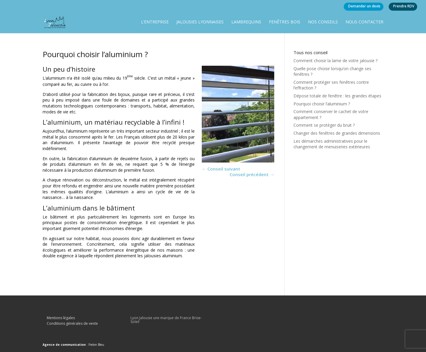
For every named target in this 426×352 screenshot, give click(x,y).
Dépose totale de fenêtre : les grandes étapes (337, 96)
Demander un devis (364, 6)
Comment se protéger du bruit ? (324, 125)
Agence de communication (64, 345)
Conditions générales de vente (72, 323)
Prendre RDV (403, 6)
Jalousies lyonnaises (200, 22)
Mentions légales (61, 317)
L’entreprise (155, 22)
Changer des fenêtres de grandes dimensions (336, 133)
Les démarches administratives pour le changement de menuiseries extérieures (331, 144)
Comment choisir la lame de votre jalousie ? (335, 60)
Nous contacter (364, 22)
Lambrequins (246, 22)
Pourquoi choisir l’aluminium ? (321, 104)
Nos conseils (323, 22)
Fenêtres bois (284, 22)
